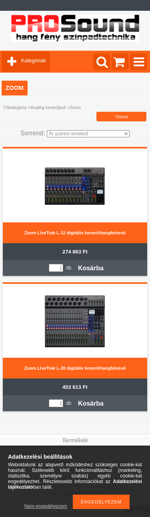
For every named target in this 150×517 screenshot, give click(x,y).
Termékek (75, 440)
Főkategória (15, 107)
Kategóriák (33, 60)
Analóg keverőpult (48, 107)
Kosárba (91, 268)
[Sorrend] (88, 133)
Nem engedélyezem (45, 506)
